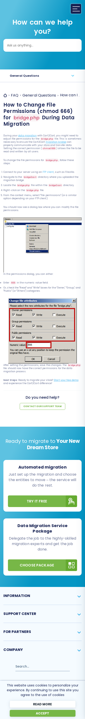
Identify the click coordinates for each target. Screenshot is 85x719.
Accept (42, 713)
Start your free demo (66, 380)
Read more (42, 704)
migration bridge (56, 142)
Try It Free (52, 501)
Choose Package (48, 565)
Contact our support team (42, 406)
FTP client (48, 172)
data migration (27, 135)
